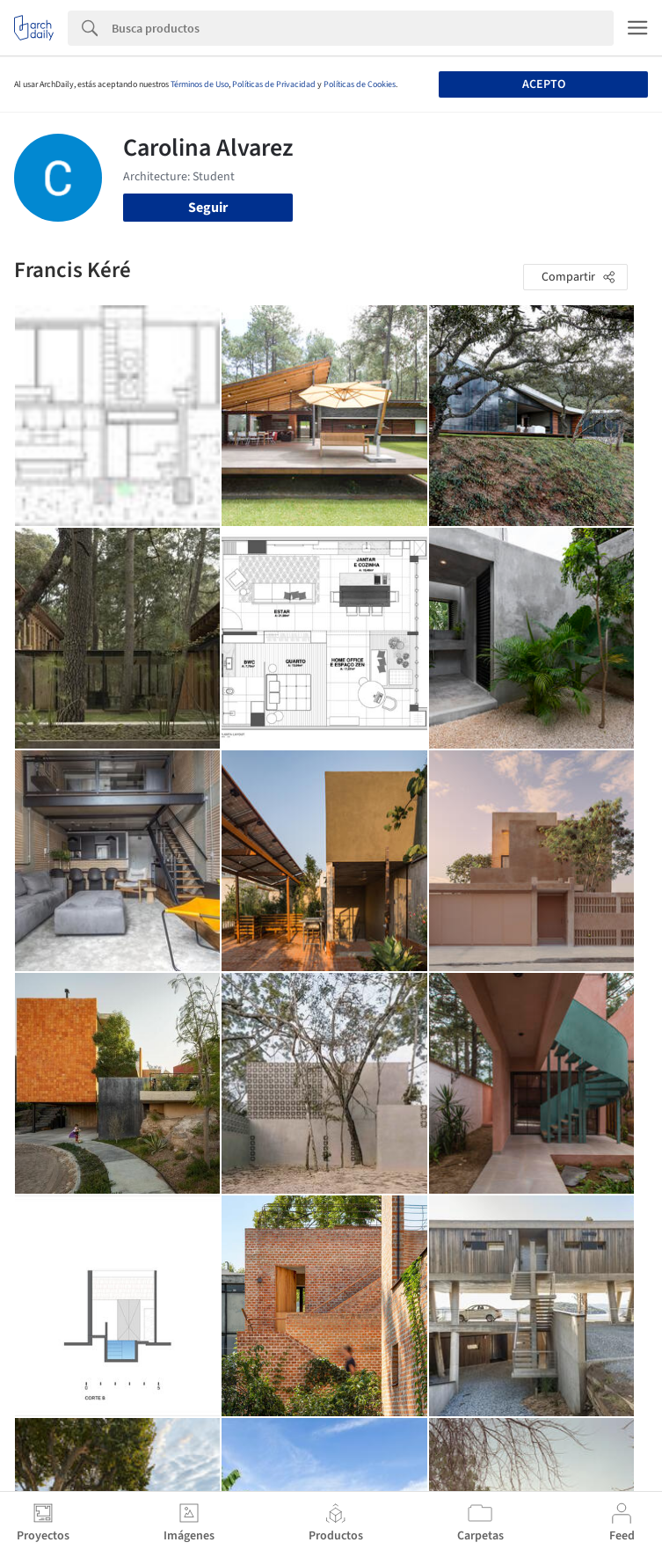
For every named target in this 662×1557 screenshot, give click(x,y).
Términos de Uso (200, 84)
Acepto (543, 84)
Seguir (208, 207)
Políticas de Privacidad (274, 84)
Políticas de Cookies (360, 84)
